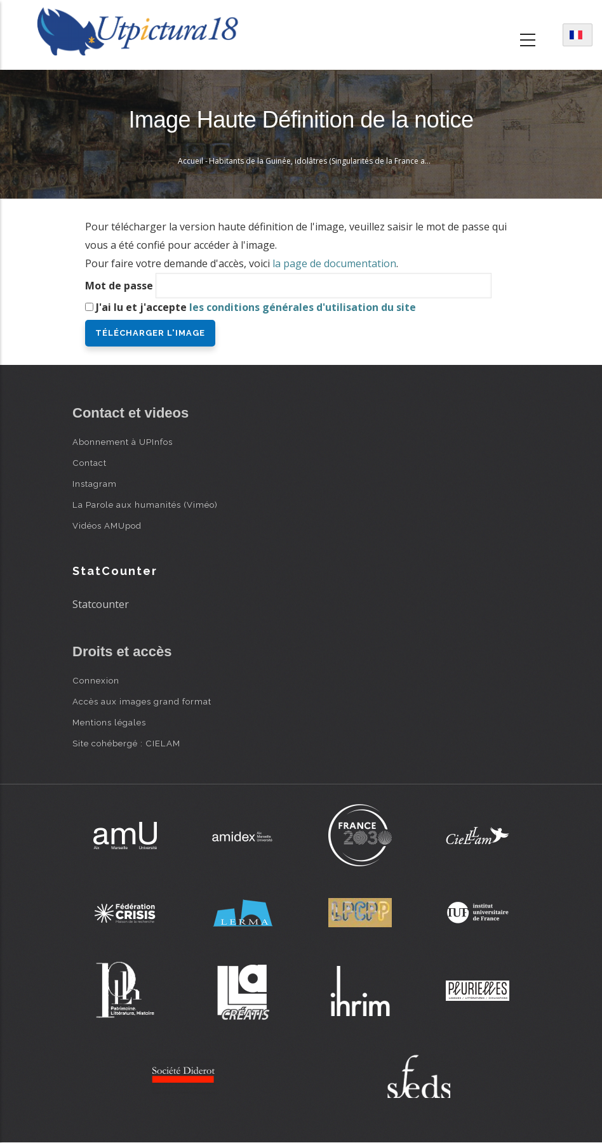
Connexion (95, 680)
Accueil (190, 160)
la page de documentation (334, 263)
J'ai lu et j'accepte (256, 307)
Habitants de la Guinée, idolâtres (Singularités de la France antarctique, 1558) (347, 160)
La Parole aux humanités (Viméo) (145, 504)
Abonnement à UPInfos (122, 442)
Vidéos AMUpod (107, 525)
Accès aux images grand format (141, 701)
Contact (89, 463)
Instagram (94, 484)
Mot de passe (119, 286)
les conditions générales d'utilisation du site (302, 307)
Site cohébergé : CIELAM (126, 743)
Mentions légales (109, 722)
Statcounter (100, 604)
